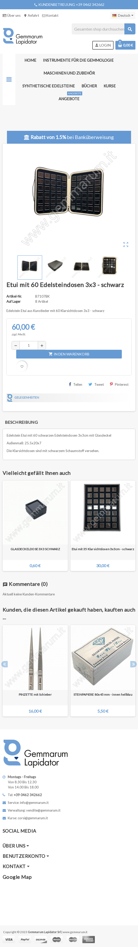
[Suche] (103, 28)
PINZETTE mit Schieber (35, 694)
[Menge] (29, 345)
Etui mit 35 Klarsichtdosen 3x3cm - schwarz (103, 549)
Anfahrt (31, 15)
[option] (35, 671)
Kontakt (50, 15)
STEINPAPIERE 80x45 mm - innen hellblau (102, 694)
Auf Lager (13, 301)
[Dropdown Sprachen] (122, 15)
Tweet (96, 384)
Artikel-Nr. (14, 296)
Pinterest (119, 384)
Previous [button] (4, 664)
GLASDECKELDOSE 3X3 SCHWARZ (35, 549)
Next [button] (133, 664)
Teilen (75, 384)
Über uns (12, 15)
